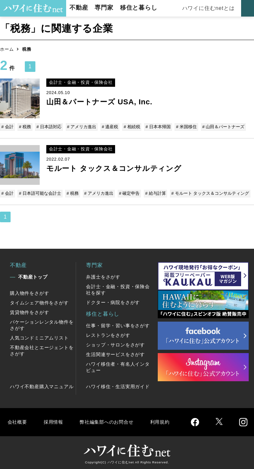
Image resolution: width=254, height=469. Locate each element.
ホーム (7, 49)
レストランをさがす (108, 334)
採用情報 (55, 420)
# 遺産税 (108, 126)
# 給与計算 (153, 192)
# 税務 (25, 126)
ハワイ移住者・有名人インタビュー (117, 366)
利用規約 (168, 420)
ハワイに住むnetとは (208, 8)
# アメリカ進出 (80, 126)
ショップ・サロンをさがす (115, 343)
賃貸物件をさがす (29, 311)
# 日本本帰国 (155, 126)
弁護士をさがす (103, 275)
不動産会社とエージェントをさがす (41, 349)
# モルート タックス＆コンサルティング (207, 192)
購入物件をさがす (29, 291)
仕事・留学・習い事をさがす (117, 324)
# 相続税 (129, 126)
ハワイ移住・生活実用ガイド (117, 385)
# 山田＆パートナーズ (220, 126)
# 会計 (8, 126)
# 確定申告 (127, 192)
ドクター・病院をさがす (113, 301)
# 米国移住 (183, 126)
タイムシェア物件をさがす (39, 301)
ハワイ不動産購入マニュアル (41, 385)
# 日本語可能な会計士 (40, 192)
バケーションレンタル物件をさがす (41, 324)
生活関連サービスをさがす (115, 353)
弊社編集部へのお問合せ (111, 420)
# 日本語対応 (48, 126)
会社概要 (18, 420)
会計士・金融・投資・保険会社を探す (117, 288)
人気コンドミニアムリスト (39, 336)
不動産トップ (33, 275)
